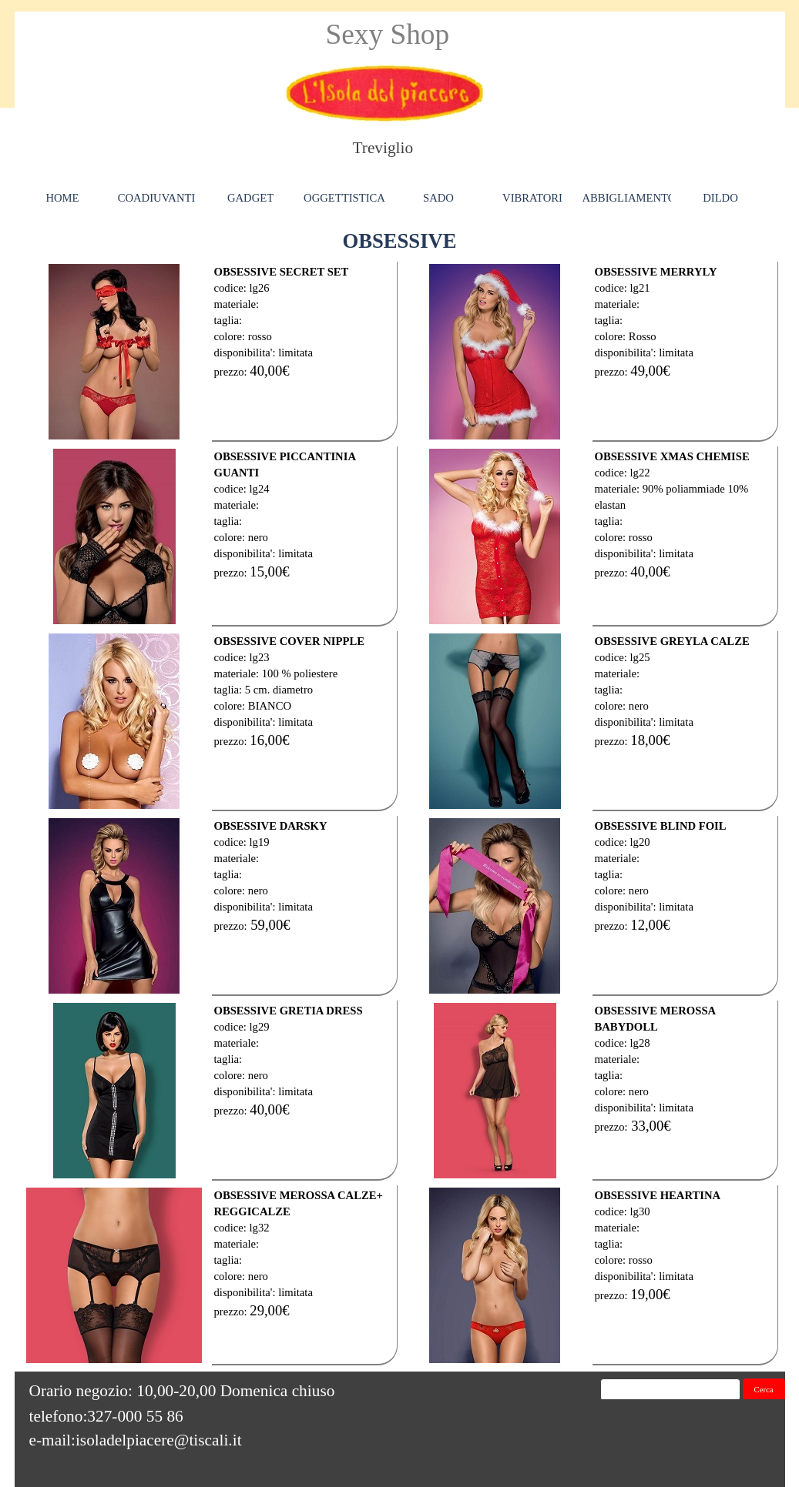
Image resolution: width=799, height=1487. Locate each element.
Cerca (764, 1389)
